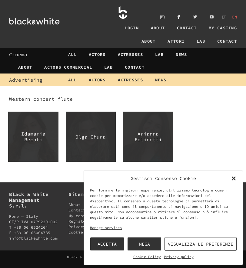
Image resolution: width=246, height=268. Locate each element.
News (181, 54)
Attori (176, 41)
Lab (201, 41)
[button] (234, 178)
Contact (187, 28)
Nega (144, 244)
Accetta (107, 244)
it (223, 17)
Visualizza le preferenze (200, 244)
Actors (97, 54)
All (72, 54)
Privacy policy (179, 256)
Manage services (106, 227)
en (234, 17)
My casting (223, 28)
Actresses (130, 54)
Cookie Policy (147, 256)
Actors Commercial (68, 67)
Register (78, 221)
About (158, 28)
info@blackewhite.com (33, 238)
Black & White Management (45, 21)
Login (131, 28)
